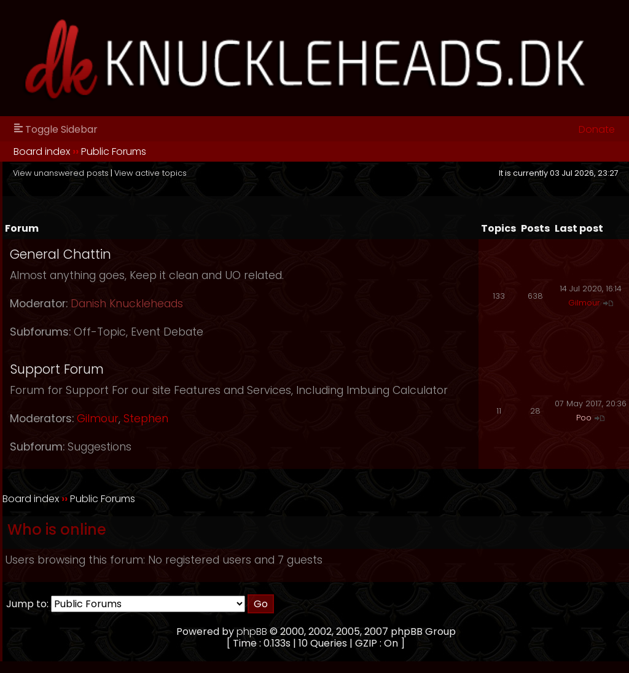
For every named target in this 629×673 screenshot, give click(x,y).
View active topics (150, 173)
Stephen (145, 418)
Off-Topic (100, 332)
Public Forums (113, 151)
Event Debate (167, 332)
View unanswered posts (61, 173)
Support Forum (57, 369)
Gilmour (584, 302)
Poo (584, 417)
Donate (597, 129)
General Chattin (60, 254)
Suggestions (99, 446)
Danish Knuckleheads (127, 303)
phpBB (251, 631)
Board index (42, 151)
